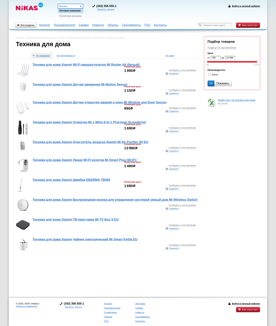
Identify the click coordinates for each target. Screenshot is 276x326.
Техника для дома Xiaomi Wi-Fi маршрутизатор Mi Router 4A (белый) (86, 64)
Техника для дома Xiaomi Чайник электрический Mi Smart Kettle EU (85, 239)
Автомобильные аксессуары (41, 37)
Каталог (44, 25)
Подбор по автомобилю (222, 47)
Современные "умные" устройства (85, 37)
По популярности (66, 55)
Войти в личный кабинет (246, 303)
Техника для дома (115, 37)
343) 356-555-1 (107, 6)
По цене (169, 55)
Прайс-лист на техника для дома (236, 100)
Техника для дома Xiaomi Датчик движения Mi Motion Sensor (80, 84)
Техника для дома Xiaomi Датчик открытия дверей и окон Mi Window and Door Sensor (100, 102)
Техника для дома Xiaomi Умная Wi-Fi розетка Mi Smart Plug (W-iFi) (85, 160)
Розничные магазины (70, 15)
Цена (210, 53)
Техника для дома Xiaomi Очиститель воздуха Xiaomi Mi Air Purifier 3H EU (90, 142)
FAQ (147, 25)
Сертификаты (131, 25)
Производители (64, 25)
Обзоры (113, 25)
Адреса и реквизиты (26, 306)
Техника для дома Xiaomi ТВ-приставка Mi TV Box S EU (76, 219)
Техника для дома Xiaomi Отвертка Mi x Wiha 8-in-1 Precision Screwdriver (89, 122)
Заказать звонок (105, 9)
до (223, 57)
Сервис (84, 25)
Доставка (140, 303)
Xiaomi (215, 74)
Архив (61, 37)
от (209, 57)
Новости (98, 25)
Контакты (160, 25)
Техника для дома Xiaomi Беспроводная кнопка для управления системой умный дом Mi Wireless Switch (115, 199)
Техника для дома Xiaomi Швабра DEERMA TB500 (71, 180)
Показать (219, 83)
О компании (110, 312)
